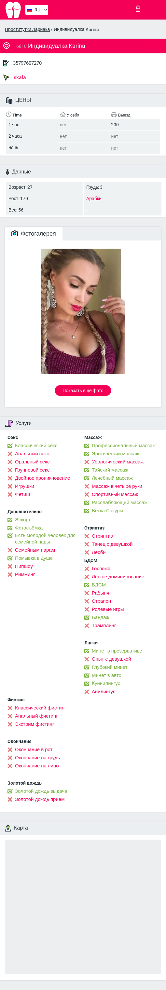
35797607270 (27, 63)
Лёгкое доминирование (118, 577)
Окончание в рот (33, 749)
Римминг (25, 574)
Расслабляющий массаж (119, 502)
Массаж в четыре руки (117, 486)
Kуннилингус (106, 683)
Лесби (99, 552)
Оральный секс (32, 462)
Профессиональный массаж (124, 445)
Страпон (101, 601)
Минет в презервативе (117, 651)
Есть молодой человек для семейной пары (45, 538)
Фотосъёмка (29, 528)
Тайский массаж (110, 470)
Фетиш (22, 494)
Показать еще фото (83, 390)
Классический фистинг (40, 708)
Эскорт (23, 520)
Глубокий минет (110, 667)
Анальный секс (32, 454)
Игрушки (24, 486)
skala (14, 77)
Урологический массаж (118, 462)
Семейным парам (35, 550)
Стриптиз (102, 536)
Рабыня (100, 593)
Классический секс (36, 445)
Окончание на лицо (37, 766)
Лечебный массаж (112, 478)
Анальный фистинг (36, 716)
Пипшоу (24, 566)
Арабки (94, 198)
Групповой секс (32, 470)
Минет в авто (106, 675)
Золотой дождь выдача (41, 791)
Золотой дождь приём (39, 799)
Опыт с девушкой (111, 659)
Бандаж (100, 617)
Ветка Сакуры (107, 511)
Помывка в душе (34, 558)
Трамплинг (104, 625)
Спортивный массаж (115, 494)
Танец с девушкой (112, 544)
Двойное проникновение (42, 478)
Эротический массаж (115, 454)
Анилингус (103, 691)
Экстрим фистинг (34, 724)
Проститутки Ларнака (27, 29)
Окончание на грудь (37, 758)
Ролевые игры (108, 609)
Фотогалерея (33, 233)
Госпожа (101, 568)
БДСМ (99, 585)
